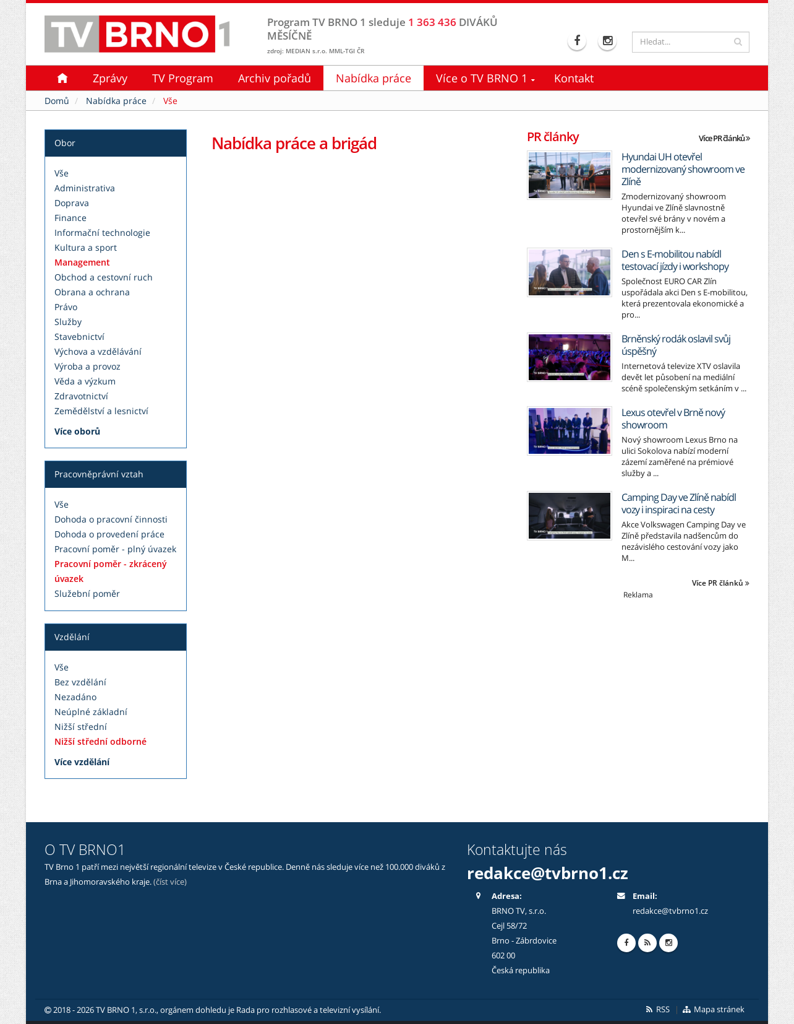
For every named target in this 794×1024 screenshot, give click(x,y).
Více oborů (77, 431)
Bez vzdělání (80, 682)
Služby (68, 322)
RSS (657, 1009)
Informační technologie (102, 232)
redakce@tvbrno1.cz (547, 873)
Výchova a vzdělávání (98, 351)
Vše (61, 173)
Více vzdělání (81, 762)
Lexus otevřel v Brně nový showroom (673, 419)
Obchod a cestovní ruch (103, 277)
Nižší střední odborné (100, 741)
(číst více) (170, 882)
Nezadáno (75, 697)
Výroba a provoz (87, 366)
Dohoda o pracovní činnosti (111, 519)
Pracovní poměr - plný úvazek (115, 549)
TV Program (182, 78)
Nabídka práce (373, 78)
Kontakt (574, 78)
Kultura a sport (85, 247)
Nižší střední (80, 726)
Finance (70, 217)
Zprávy (110, 78)
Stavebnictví (79, 336)
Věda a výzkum (85, 381)
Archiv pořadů (274, 78)
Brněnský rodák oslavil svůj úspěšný (675, 345)
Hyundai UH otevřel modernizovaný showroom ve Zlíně (683, 169)
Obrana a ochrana (92, 292)
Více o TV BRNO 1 (481, 78)
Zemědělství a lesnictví (101, 411)
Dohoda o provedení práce (109, 534)
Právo (65, 307)
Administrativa (84, 188)
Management (82, 262)
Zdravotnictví (81, 396)
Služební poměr (87, 593)
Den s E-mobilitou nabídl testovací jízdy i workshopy (674, 260)
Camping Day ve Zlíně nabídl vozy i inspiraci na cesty (678, 503)
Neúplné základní (90, 712)
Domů (57, 100)
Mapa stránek (713, 1009)
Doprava (71, 203)
